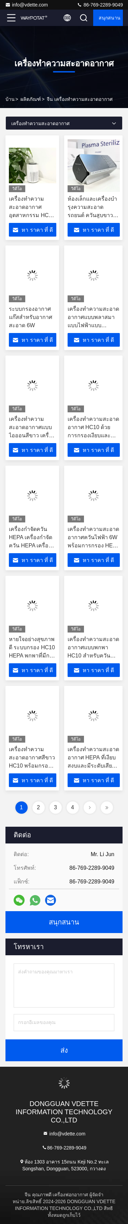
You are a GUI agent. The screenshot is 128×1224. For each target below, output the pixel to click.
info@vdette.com (26, 5)
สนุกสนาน (109, 18)
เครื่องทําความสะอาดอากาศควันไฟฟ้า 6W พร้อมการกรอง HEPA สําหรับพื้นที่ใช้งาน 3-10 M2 (93, 545)
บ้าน (10, 99)
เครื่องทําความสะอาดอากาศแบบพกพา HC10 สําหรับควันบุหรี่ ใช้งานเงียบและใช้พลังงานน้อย (93, 655)
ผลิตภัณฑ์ (30, 99)
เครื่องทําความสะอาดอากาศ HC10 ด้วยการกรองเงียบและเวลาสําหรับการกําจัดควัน (93, 435)
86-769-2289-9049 (100, 5)
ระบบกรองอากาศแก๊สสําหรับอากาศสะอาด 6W (30, 317)
